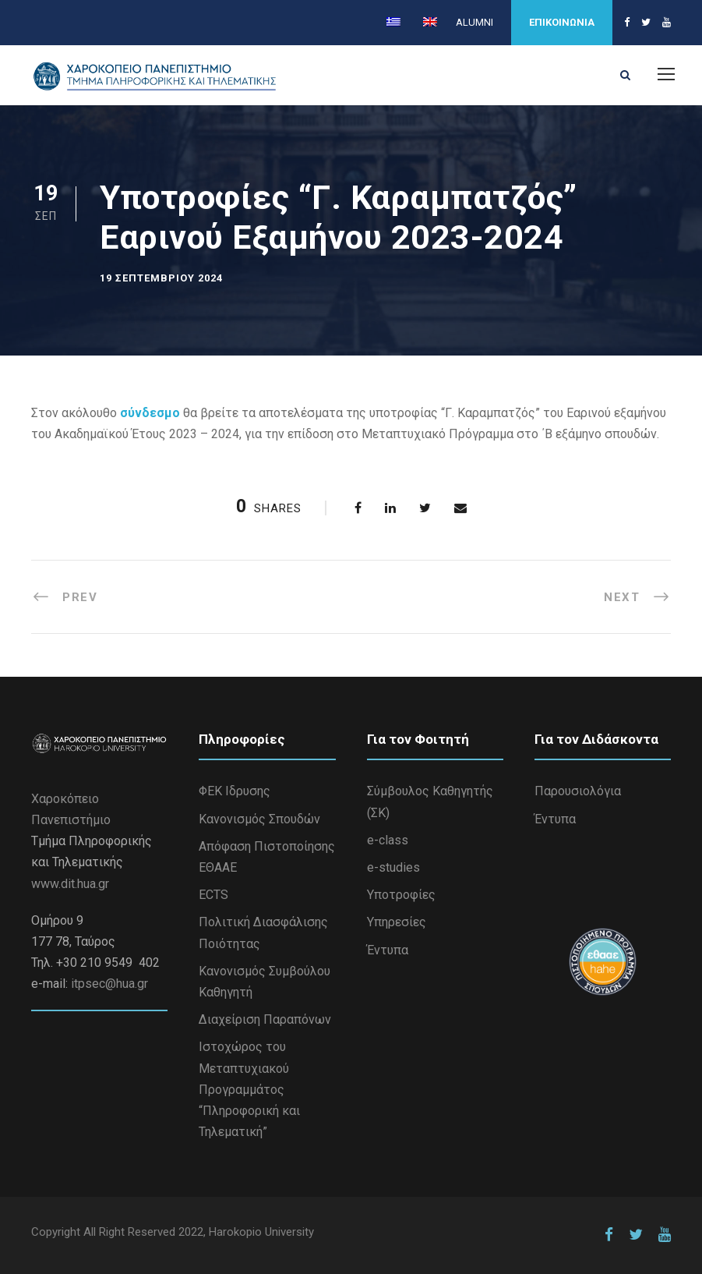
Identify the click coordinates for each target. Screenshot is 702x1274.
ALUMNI (474, 22)
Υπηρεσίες (396, 922)
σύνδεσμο (150, 412)
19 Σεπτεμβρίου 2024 (161, 278)
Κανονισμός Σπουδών (259, 819)
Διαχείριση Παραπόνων (265, 1019)
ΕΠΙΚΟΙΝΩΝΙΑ (561, 22)
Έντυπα (387, 950)
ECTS (213, 894)
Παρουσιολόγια (577, 791)
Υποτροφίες (401, 894)
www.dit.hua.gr (70, 883)
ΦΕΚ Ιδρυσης (234, 791)
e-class (387, 840)
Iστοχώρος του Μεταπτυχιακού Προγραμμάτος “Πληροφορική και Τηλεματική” (249, 1089)
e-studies (393, 867)
